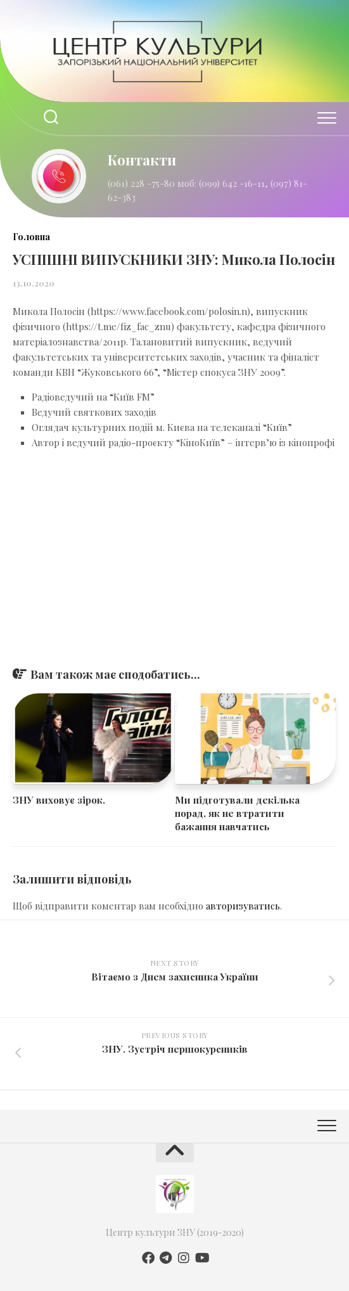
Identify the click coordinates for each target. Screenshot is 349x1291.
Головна (31, 237)
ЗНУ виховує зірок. (59, 799)
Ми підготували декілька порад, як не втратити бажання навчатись (237, 813)
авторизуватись (243, 905)
